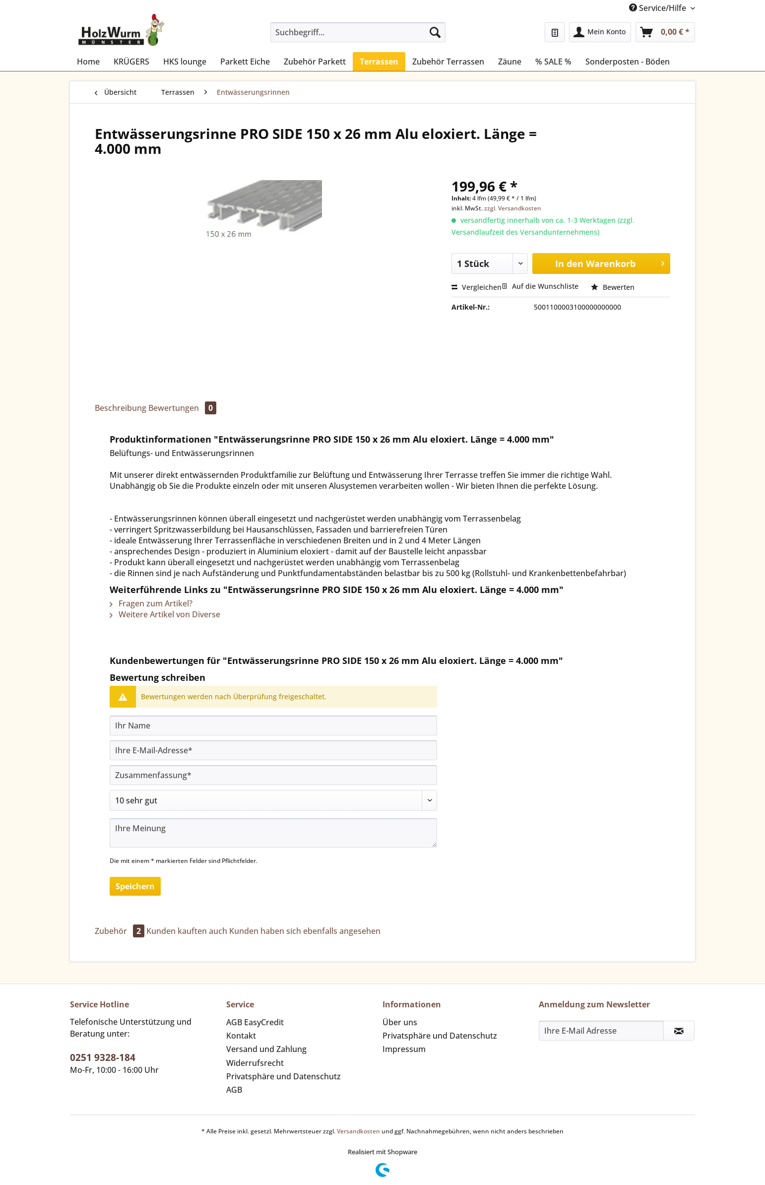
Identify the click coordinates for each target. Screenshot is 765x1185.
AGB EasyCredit (255, 1022)
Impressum (404, 1049)
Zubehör (120, 930)
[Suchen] (435, 32)
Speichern (135, 886)
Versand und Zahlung (266, 1049)
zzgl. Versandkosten (512, 208)
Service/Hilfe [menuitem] (658, 7)
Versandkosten (358, 1131)
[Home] (88, 61)
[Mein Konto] (600, 32)
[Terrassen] (379, 61)
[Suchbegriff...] (358, 32)
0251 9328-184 (102, 1057)
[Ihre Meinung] (273, 833)
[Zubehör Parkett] (315, 61)
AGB (234, 1089)
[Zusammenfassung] (273, 775)
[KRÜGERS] (131, 61)
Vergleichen (476, 287)
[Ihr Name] (273, 725)
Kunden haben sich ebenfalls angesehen (305, 930)
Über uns (399, 1022)
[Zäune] (509, 61)
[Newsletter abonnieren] (679, 1031)
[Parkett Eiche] (245, 61)
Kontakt (241, 1035)
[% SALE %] (553, 61)
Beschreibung (120, 407)
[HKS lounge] (184, 61)
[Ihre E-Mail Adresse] (601, 1031)
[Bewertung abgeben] (273, 800)
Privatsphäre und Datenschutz (283, 1076)
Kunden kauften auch (186, 930)
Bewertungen (182, 407)
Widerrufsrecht (255, 1062)
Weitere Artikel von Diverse (165, 614)
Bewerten (613, 287)
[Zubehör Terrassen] (448, 61)
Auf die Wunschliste (540, 286)
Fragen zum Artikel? (151, 603)
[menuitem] (358, 37)
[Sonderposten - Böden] (627, 61)
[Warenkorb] (665, 32)
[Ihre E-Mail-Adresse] (273, 750)
